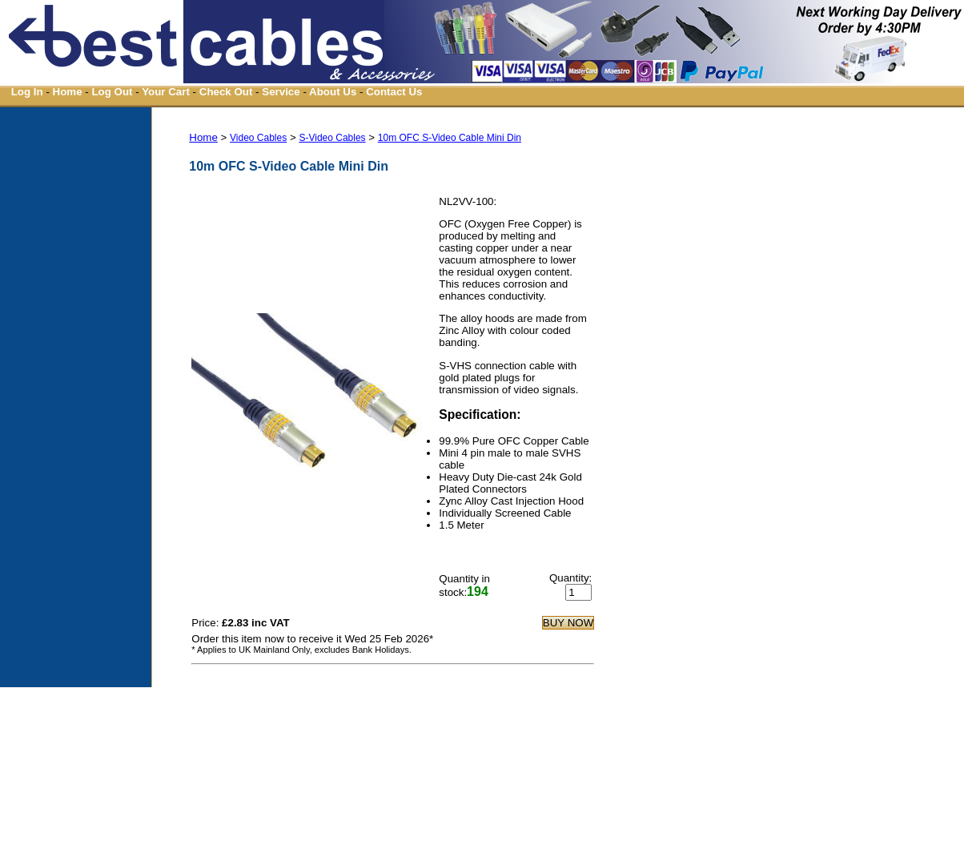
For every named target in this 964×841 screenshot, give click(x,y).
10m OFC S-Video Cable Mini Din (449, 137)
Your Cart (166, 92)
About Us (332, 92)
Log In (27, 92)
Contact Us (394, 92)
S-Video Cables (332, 137)
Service (280, 92)
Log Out (111, 92)
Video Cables (258, 137)
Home (67, 92)
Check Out (226, 92)
